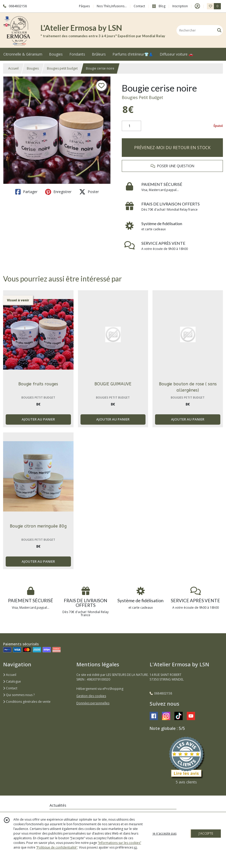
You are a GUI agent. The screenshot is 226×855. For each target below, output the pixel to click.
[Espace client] (197, 6)
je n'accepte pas (164, 833)
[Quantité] (131, 126)
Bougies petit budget (62, 68)
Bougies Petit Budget (142, 97)
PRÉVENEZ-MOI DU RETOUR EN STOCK (172, 147)
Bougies (33, 68)
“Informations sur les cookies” (119, 843)
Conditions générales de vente (27, 701)
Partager (26, 192)
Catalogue (12, 681)
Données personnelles (92, 703)
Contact (139, 6)
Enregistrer (58, 192)
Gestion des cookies (91, 696)
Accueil (13, 68)
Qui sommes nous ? (19, 695)
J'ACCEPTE (206, 833)
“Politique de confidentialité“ (56, 847)
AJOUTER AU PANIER (38, 419)
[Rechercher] (219, 30)
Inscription (180, 6)
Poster (89, 192)
